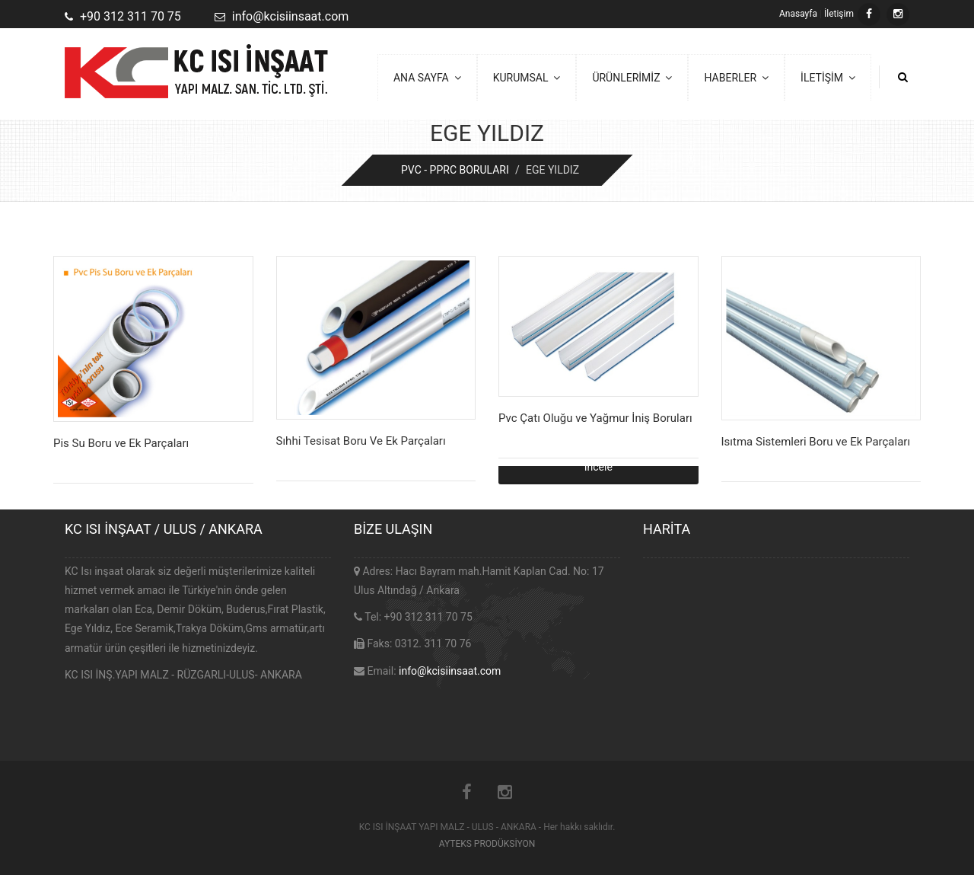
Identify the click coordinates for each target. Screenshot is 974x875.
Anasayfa (798, 13)
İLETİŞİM (828, 78)
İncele (598, 467)
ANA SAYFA (427, 78)
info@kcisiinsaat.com (450, 671)
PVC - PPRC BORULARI (455, 170)
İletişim (839, 13)
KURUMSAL (527, 78)
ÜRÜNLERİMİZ (632, 78)
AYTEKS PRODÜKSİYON (487, 843)
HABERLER (736, 78)
